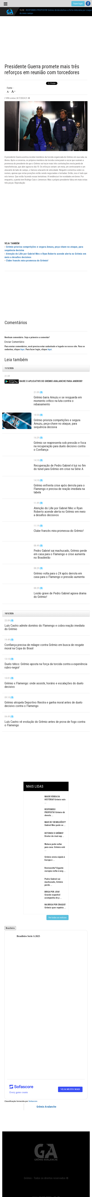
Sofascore (33, 1101)
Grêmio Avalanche (46, 1106)
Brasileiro (10, 928)
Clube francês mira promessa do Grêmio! (27, 260)
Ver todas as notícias (57, 917)
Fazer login (78, 3)
